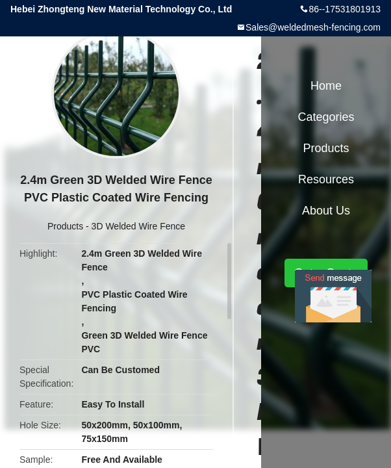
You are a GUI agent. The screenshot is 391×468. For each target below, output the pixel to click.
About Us (326, 210)
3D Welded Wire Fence (138, 226)
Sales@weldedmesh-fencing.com (313, 27)
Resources (326, 179)
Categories (325, 117)
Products (65, 226)
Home (326, 85)
